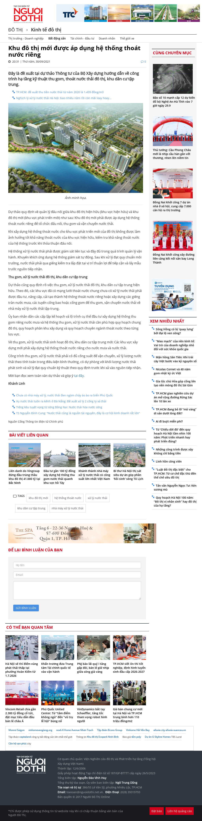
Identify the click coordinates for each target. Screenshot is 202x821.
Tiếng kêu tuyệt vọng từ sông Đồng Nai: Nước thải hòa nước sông (59, 407)
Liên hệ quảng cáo (179, 811)
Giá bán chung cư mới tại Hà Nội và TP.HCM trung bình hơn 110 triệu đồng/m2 (127, 715)
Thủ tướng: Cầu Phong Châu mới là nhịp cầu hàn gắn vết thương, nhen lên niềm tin (172, 154)
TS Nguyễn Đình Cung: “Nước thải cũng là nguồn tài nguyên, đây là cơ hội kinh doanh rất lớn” (78, 413)
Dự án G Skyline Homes (158, 736)
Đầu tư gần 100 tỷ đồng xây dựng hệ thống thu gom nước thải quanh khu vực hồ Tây (59, 477)
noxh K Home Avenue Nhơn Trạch (74, 730)
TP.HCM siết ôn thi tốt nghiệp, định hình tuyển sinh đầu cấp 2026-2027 (129, 668)
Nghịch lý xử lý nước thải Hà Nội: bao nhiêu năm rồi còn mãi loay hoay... (63, 98)
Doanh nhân (107, 38)
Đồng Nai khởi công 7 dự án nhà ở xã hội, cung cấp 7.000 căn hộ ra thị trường (172, 206)
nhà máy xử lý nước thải (67, 508)
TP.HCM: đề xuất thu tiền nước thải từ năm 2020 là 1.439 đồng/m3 (60, 92)
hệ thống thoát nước (67, 498)
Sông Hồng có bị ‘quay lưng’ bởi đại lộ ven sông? (174, 331)
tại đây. (79, 375)
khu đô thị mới (38, 498)
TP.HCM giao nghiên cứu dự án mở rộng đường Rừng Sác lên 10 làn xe (174, 397)
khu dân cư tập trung (31, 508)
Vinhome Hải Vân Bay (138, 730)
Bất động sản (57, 38)
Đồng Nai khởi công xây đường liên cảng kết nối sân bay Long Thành (174, 258)
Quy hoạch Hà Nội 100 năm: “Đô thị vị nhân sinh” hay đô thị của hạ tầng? (175, 501)
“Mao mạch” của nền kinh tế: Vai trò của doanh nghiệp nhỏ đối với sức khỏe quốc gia (174, 345)
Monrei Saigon (16, 730)
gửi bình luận (26, 608)
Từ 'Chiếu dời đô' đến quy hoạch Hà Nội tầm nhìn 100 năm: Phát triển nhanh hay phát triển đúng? (172, 435)
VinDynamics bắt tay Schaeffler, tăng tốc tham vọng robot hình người (92, 715)
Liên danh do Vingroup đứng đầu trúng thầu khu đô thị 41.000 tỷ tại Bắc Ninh (24, 477)
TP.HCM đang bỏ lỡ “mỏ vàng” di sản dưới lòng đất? (175, 411)
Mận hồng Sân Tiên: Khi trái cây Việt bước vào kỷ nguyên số (175, 359)
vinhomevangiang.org (40, 730)
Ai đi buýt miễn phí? (169, 421)
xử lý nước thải (97, 498)
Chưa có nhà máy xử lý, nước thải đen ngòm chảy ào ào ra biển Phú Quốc (64, 395)
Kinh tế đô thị (45, 29)
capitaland (25, 736)
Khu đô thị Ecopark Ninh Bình (103, 736)
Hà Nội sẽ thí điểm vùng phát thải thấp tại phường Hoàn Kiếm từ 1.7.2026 (21, 669)
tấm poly (136, 736)
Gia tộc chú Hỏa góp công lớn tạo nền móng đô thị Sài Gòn (175, 383)
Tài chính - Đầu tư (82, 38)
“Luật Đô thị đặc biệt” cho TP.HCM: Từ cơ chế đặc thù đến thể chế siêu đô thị (175, 473)
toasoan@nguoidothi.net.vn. (85, 792)
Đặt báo (157, 811)
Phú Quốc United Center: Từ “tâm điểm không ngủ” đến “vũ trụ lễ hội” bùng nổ (57, 715)
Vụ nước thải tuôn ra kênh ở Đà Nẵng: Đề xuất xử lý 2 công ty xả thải (61, 401)
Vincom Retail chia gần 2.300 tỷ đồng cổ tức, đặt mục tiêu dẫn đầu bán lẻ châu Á (20, 715)
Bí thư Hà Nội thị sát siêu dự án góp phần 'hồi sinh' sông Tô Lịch (128, 475)
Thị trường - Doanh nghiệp (26, 38)
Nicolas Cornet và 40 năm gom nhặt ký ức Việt (172, 371)
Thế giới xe (127, 38)
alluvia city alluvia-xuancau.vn (169, 730)
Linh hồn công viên (169, 461)
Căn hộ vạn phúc (17, 743)
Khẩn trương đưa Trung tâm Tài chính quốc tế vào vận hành (57, 668)
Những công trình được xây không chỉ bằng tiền (173, 451)
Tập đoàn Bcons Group (109, 730)
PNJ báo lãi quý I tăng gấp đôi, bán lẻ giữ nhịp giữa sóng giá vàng (93, 668)
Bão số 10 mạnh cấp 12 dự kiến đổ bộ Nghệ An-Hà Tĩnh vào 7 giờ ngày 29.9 (174, 101)
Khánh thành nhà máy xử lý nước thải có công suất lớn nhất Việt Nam (94, 475)
